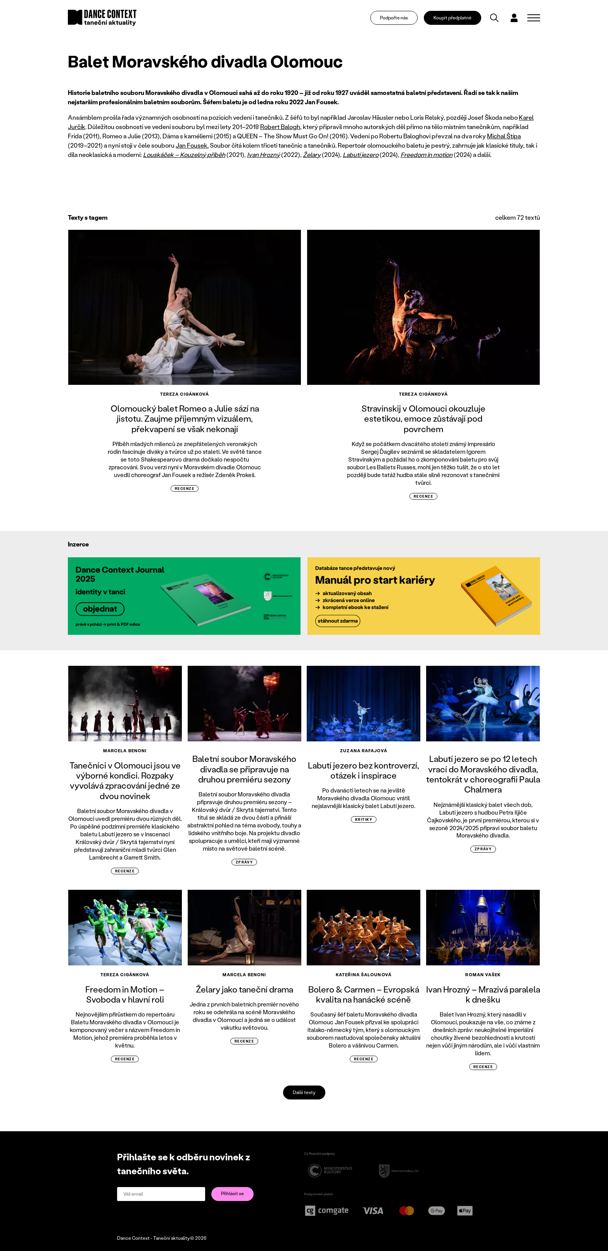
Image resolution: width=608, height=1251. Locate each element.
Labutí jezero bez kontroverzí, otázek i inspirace (363, 770)
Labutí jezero (360, 154)
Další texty (304, 1092)
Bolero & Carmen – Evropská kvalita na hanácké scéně (363, 994)
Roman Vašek (483, 974)
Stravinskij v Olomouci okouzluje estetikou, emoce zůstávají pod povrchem (423, 418)
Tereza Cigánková (184, 394)
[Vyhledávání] (494, 18)
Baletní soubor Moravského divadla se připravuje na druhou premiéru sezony (244, 769)
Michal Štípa (504, 136)
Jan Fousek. (192, 145)
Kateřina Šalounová (364, 974)
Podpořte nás (394, 18)
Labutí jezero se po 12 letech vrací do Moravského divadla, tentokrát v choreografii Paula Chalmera (483, 774)
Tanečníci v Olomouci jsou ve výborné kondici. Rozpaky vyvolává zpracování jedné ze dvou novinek (125, 780)
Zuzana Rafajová (363, 750)
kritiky (363, 819)
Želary (312, 154)
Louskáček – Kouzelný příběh (184, 154)
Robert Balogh (280, 126)
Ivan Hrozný (263, 154)
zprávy (244, 862)
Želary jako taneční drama (244, 989)
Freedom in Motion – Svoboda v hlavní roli (124, 994)
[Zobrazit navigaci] (533, 18)
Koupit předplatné (453, 18)
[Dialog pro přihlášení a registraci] (514, 18)
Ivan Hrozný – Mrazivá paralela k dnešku (483, 994)
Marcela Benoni (125, 750)
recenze (184, 488)
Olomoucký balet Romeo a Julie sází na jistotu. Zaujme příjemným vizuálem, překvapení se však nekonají (185, 418)
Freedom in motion (427, 154)
